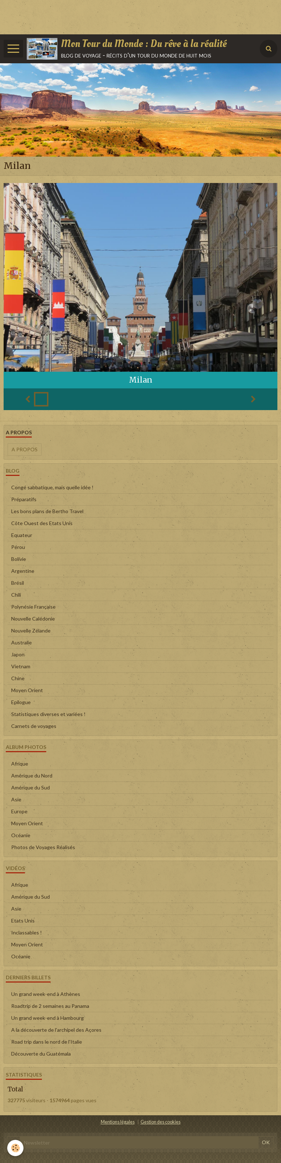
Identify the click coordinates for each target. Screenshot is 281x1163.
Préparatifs (23, 499)
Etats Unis (23, 920)
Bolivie (18, 559)
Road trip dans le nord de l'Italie (46, 1042)
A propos (25, 449)
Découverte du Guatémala (41, 1054)
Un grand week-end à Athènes (45, 994)
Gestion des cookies (160, 1122)
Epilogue (21, 702)
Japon (18, 654)
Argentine (22, 571)
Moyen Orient (27, 690)
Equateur (21, 535)
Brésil (17, 583)
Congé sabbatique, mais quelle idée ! (52, 487)
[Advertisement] (131, 16)
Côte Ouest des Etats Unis (42, 523)
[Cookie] (15, 1148)
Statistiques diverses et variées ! (48, 714)
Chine (18, 678)
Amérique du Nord (31, 775)
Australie (21, 642)
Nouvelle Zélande (31, 630)
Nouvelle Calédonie (33, 618)
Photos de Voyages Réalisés (43, 847)
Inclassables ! (26, 932)
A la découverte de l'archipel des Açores (56, 1030)
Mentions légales (118, 1122)
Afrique (19, 764)
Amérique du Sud (30, 787)
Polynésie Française (33, 607)
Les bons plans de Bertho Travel (47, 511)
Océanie (20, 835)
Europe (19, 811)
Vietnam (20, 666)
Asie (16, 799)
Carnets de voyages (33, 726)
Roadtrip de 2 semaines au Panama (50, 1006)
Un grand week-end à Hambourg (47, 1018)
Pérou (18, 547)
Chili (16, 595)
